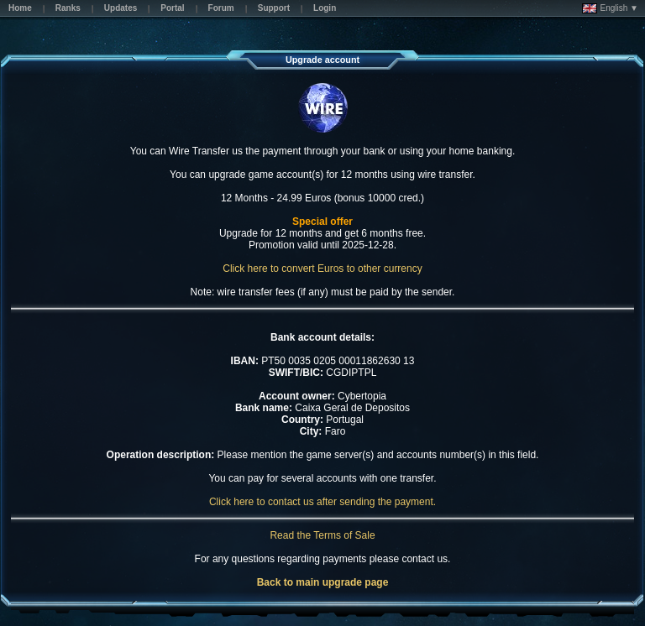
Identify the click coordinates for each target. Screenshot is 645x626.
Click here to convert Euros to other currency (322, 268)
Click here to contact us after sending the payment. (322, 502)
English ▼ (610, 8)
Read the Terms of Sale (322, 535)
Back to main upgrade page (323, 582)
